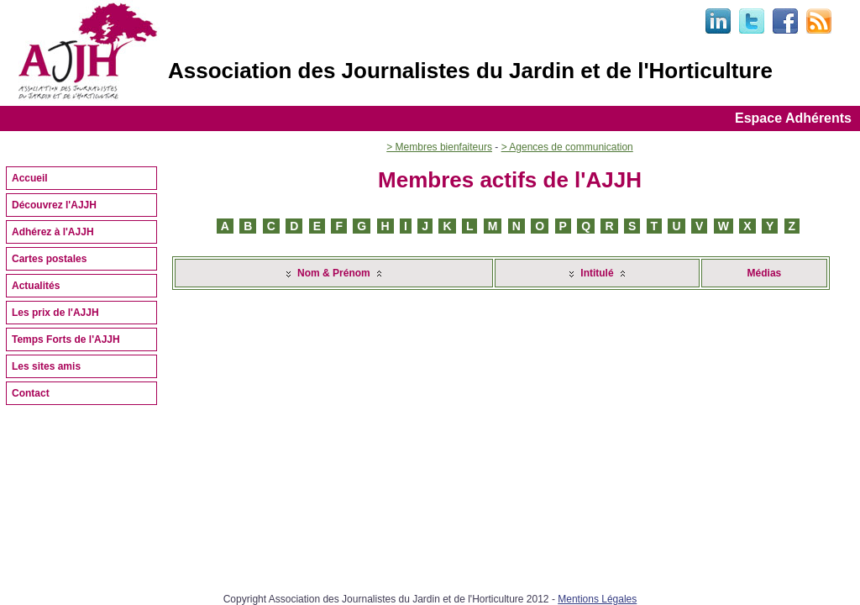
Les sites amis (46, 366)
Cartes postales (49, 259)
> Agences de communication (567, 147)
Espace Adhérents (793, 118)
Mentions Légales (597, 599)
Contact (31, 393)
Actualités (36, 286)
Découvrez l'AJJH (54, 205)
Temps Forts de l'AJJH (66, 339)
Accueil (30, 178)
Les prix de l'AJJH (55, 312)
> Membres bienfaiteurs (439, 147)
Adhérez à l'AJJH (53, 232)
